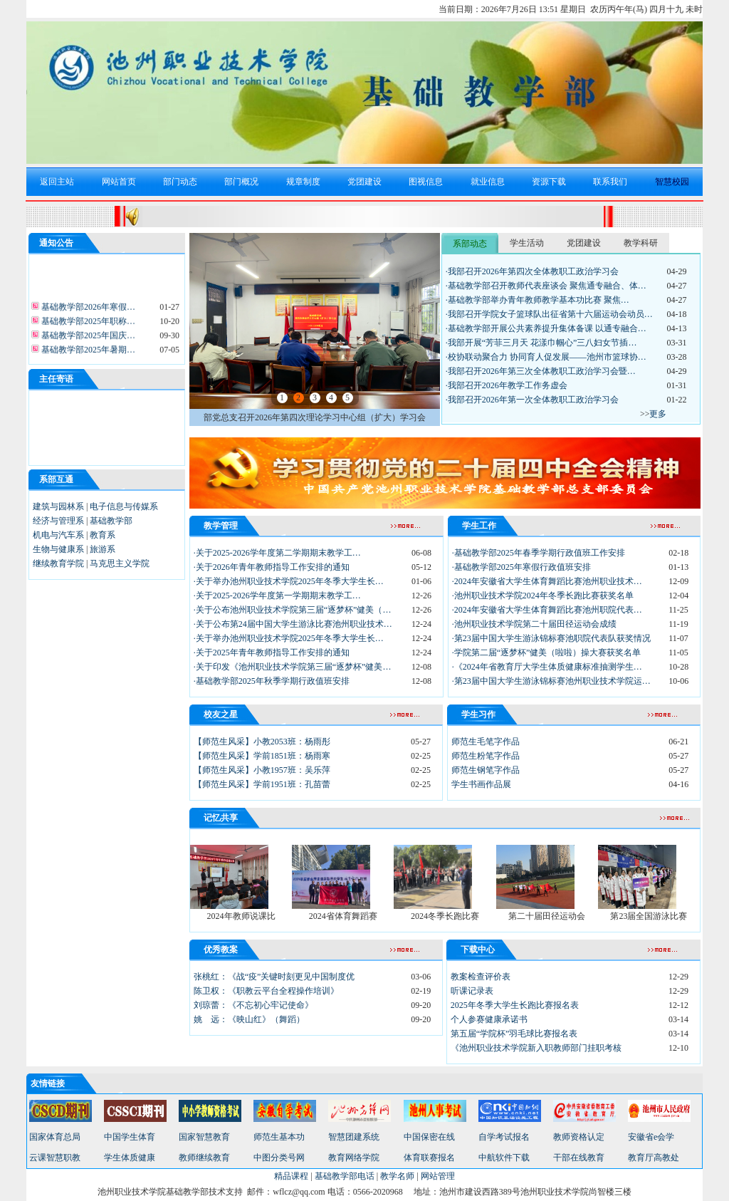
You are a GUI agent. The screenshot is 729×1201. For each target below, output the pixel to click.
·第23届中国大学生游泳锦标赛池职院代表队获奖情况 (551, 638)
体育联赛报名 (429, 1158)
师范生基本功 (279, 1137)
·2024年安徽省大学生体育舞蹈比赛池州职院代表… (547, 610)
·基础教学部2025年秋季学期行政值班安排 (272, 681)
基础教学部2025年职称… (87, 324)
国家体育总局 (54, 1137)
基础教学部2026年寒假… (87, 310)
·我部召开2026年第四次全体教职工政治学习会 (532, 271)
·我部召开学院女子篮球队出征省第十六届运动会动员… (549, 314)
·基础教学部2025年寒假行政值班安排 (521, 567)
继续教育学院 (58, 563)
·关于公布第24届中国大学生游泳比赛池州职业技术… (293, 624)
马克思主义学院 (120, 563)
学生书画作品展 (481, 784)
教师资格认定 (578, 1137)
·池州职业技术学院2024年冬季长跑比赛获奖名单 (543, 595)
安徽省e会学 (651, 1137)
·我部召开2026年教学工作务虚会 (506, 385)
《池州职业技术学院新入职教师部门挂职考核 (536, 1048)
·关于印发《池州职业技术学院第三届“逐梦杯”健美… (293, 667)
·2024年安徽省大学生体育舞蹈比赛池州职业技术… (547, 581)
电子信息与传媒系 (124, 506)
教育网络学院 (353, 1158)
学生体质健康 (129, 1158)
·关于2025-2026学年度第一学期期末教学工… (277, 595)
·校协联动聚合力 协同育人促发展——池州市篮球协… (546, 357)
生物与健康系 (58, 549)
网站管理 (438, 1176)
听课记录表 (472, 991)
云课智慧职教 (54, 1158)
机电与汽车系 (58, 535)
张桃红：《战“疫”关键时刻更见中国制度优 (274, 977)
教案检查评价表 (480, 977)
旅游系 (102, 549)
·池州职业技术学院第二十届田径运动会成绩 (534, 624)
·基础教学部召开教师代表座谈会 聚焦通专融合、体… (546, 286)
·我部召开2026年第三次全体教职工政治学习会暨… (541, 371)
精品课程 (291, 1176)
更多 (657, 414)
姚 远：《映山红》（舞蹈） (249, 1019)
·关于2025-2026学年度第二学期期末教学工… (277, 553)
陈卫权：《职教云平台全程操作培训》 (266, 991)
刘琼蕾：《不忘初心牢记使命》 (253, 1005)
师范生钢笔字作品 (485, 770)
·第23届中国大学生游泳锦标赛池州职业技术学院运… (551, 681)
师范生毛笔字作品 (485, 742)
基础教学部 (111, 521)
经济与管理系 (58, 521)
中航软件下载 (504, 1158)
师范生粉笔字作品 (485, 756)
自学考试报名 (504, 1137)
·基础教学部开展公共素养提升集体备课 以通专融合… (546, 328)
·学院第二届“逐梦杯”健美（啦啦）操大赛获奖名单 (546, 652)
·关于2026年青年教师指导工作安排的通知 (272, 567)
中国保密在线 (429, 1137)
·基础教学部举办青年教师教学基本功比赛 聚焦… (537, 300)
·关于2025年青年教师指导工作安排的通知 (272, 652)
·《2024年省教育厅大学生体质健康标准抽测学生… (547, 667)
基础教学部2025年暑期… (87, 353)
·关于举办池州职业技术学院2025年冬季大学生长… (289, 581)
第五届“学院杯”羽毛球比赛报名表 (514, 1034)
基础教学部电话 (344, 1176)
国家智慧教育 (204, 1137)
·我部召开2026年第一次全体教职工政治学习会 (532, 400)
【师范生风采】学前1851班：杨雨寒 (262, 756)
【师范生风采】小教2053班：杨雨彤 (262, 742)
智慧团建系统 (353, 1137)
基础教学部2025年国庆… (87, 338)
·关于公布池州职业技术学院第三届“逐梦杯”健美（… (293, 610)
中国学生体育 (129, 1137)
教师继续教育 (204, 1158)
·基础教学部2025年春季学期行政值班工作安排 (538, 553)
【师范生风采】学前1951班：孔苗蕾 (262, 784)
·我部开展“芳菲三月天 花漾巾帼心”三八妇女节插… (541, 343)
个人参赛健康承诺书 (489, 1019)
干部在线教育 (578, 1158)
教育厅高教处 (653, 1158)
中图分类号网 (279, 1158)
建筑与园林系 (58, 506)
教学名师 (397, 1176)
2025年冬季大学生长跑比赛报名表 (515, 1005)
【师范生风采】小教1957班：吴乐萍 (262, 770)
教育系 (102, 535)
